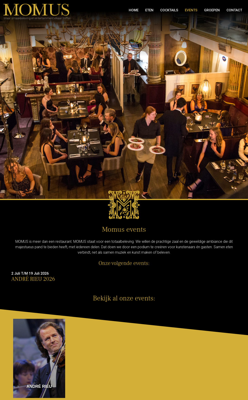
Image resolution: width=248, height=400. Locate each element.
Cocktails (169, 10)
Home (133, 10)
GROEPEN (212, 10)
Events (191, 10)
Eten (149, 10)
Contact (234, 10)
